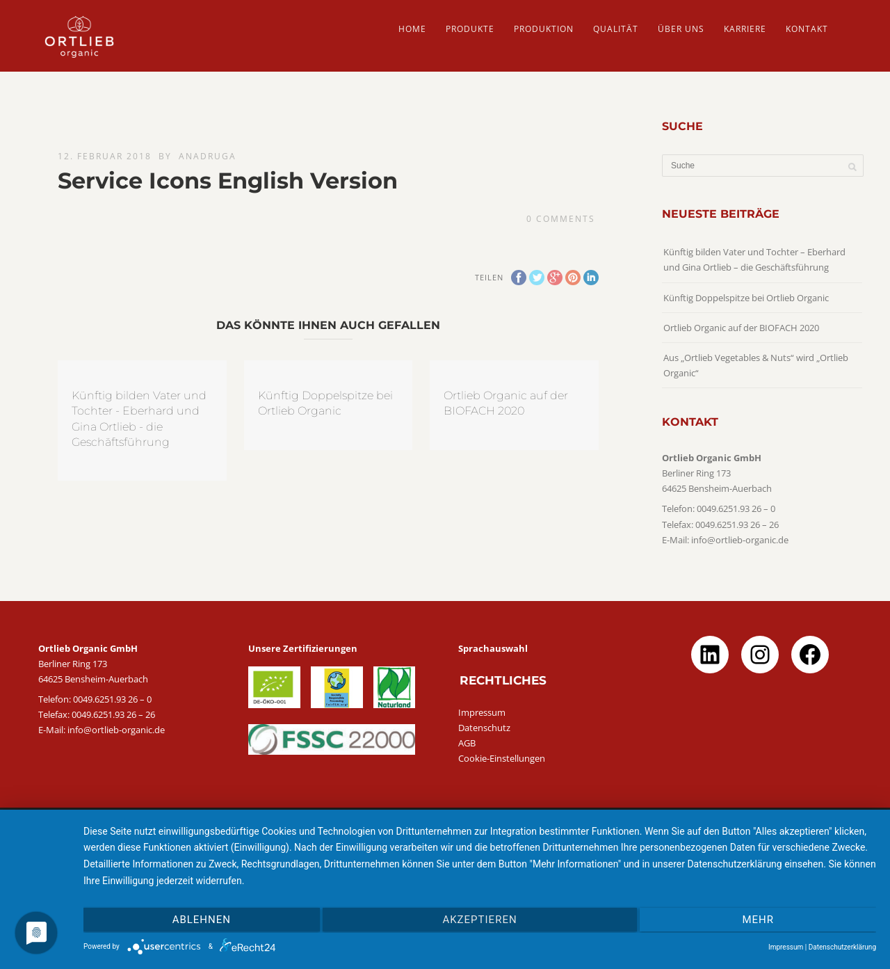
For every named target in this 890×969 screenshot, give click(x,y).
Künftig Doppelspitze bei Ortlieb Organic (746, 297)
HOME (412, 29)
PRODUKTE (470, 29)
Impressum (481, 712)
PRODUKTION (544, 29)
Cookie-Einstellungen (501, 758)
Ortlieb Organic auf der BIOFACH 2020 (741, 327)
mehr (758, 919)
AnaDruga (207, 156)
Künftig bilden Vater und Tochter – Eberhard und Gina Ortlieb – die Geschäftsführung (754, 259)
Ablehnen (201, 919)
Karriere (745, 29)
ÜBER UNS (681, 29)
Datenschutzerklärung (842, 947)
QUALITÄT (615, 29)
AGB (467, 743)
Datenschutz (484, 727)
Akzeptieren (479, 919)
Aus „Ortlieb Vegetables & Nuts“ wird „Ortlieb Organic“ (755, 365)
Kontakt (807, 29)
